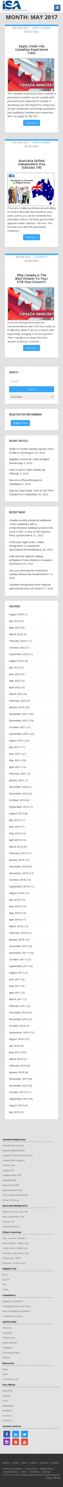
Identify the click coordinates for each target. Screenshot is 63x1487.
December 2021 (18, 714)
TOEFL (6, 1289)
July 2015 (14, 1112)
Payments (7, 1332)
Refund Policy (46, 1468)
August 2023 (16, 614)
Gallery (6, 1462)
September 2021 (19, 733)
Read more (31, 122)
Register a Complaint (13, 1301)
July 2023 (14, 621)
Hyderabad (8, 1405)
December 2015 (18, 1078)
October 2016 (17, 1025)
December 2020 (18, 786)
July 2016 (14, 1045)
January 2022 (16, 707)
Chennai (7, 1415)
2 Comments (40, 257)
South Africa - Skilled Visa (15, 1248)
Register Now (20, 423)
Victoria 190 (8, 1221)
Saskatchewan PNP (12, 1175)
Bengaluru (8, 1410)
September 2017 (19, 966)
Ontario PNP (9, 1165)
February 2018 (17, 932)
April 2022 (15, 687)
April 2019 (15, 840)
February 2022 (17, 700)
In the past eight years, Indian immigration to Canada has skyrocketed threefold (26, 545)
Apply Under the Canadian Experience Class (31, 49)
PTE (4, 1284)
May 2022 (15, 680)
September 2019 (19, 806)
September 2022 (19, 654)
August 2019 (16, 813)
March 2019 (16, 846)
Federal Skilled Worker (14, 1150)
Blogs (5, 1369)
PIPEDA (6, 1357)
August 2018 (16, 893)
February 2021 (17, 773)
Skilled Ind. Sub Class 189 (15, 1211)
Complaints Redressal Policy (16, 1306)
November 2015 (18, 1085)
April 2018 (15, 919)
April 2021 (15, 767)
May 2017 (15, 986)
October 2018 (17, 879)
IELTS (5, 1274)
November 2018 (18, 873)
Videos (33, 1462)
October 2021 (17, 727)
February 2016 (17, 1065)
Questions (43, 1462)
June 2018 (15, 906)
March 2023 (16, 634)
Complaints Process (12, 1316)
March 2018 (16, 926)
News (5, 1374)
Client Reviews (10, 1342)
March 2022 (16, 694)
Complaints (34, 1471)
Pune (5, 1400)
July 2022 (14, 667)
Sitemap (46, 1471)
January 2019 (16, 860)
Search (31, 389)
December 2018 (18, 866)
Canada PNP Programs (14, 1160)
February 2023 (17, 640)
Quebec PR (8, 1170)
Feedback (7, 1347)
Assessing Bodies (11, 1352)
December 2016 (18, 1012)
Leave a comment (41, 28)
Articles (15, 1462)
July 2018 (14, 899)
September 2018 (19, 886)
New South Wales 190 (13, 1216)
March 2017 (16, 999)
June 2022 (15, 674)
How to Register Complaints (16, 1311)
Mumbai (7, 1395)
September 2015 (19, 1098)
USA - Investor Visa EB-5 (14, 1238)
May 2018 (15, 913)
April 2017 (15, 992)
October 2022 (17, 647)
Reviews (55, 1462)
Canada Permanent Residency (18, 1155)
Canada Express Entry (13, 1145)
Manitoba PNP (10, 1180)
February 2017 (17, 1006)
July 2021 (14, 747)
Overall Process (10, 1379)
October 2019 (17, 800)
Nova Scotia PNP (11, 1185)
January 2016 (16, 1072)
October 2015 (17, 1092)
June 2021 (15, 753)
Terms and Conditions (12, 1468)
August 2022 (16, 660)
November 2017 (18, 952)
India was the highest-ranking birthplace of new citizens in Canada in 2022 (31, 559)
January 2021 (16, 780)
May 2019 (15, 833)
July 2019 (14, 820)
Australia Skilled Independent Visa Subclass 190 (31, 164)
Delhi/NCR (8, 1390)
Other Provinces (11, 1200)
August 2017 (16, 972)
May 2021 (15, 760)
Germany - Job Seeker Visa (16, 1253)
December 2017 (18, 946)
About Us (7, 1327)
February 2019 (17, 853)
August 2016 (16, 1039)
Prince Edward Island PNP (15, 1195)
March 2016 (16, 1059)
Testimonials (9, 1337)
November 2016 (18, 1019)
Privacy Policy (31, 1468)
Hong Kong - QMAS (12, 1258)
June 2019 (15, 826)
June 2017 (15, 979)
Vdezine (56, 1477)
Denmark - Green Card (14, 1263)
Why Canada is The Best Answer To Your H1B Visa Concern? (31, 278)
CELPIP (6, 1279)
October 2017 (17, 959)
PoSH (23, 1471)
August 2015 (16, 1105)
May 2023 (15, 627)
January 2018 (16, 939)
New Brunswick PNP (12, 1190)
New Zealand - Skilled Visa (15, 1243)
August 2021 (16, 740)
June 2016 (15, 1052)
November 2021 (18, 720)
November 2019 (18, 793)
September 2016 (19, 1032)
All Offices (8, 1420)
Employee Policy (11, 1471)
